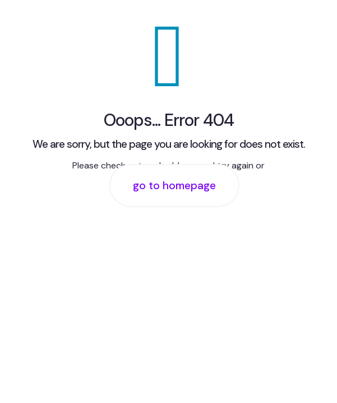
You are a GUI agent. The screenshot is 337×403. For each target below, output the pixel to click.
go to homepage (174, 186)
